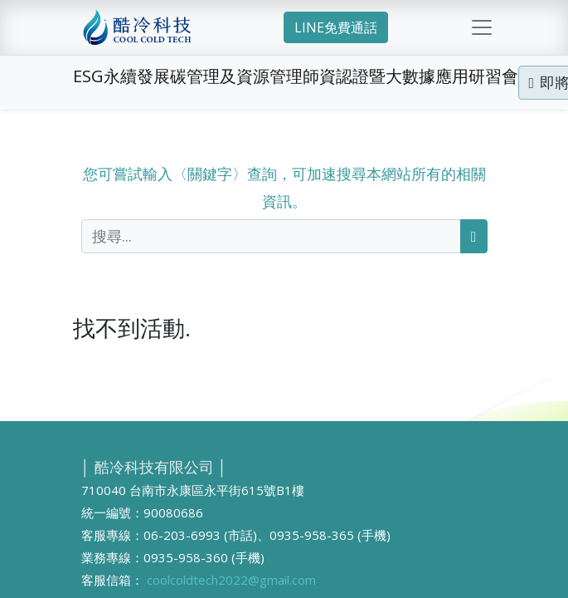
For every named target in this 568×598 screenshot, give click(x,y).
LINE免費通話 (335, 27)
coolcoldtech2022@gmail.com (231, 579)
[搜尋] (474, 236)
